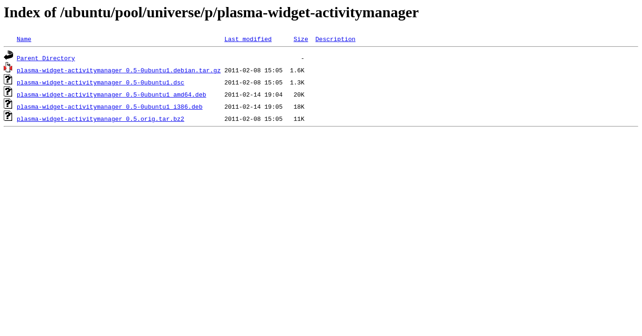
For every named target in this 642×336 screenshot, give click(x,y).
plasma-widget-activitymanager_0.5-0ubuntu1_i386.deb (110, 106)
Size (301, 39)
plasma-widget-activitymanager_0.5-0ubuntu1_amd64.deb (111, 94)
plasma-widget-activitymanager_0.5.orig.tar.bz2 (100, 118)
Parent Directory (46, 58)
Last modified (247, 39)
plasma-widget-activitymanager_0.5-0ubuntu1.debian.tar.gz (119, 70)
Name (24, 39)
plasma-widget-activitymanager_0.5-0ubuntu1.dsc (100, 82)
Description (335, 39)
